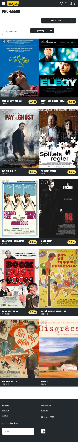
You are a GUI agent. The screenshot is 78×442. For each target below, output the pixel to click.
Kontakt (44, 410)
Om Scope (46, 405)
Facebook (43, 431)
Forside (5, 405)
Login (66, 3)
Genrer (5, 415)
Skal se (70, 3)
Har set (74, 3)
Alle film (5, 410)
